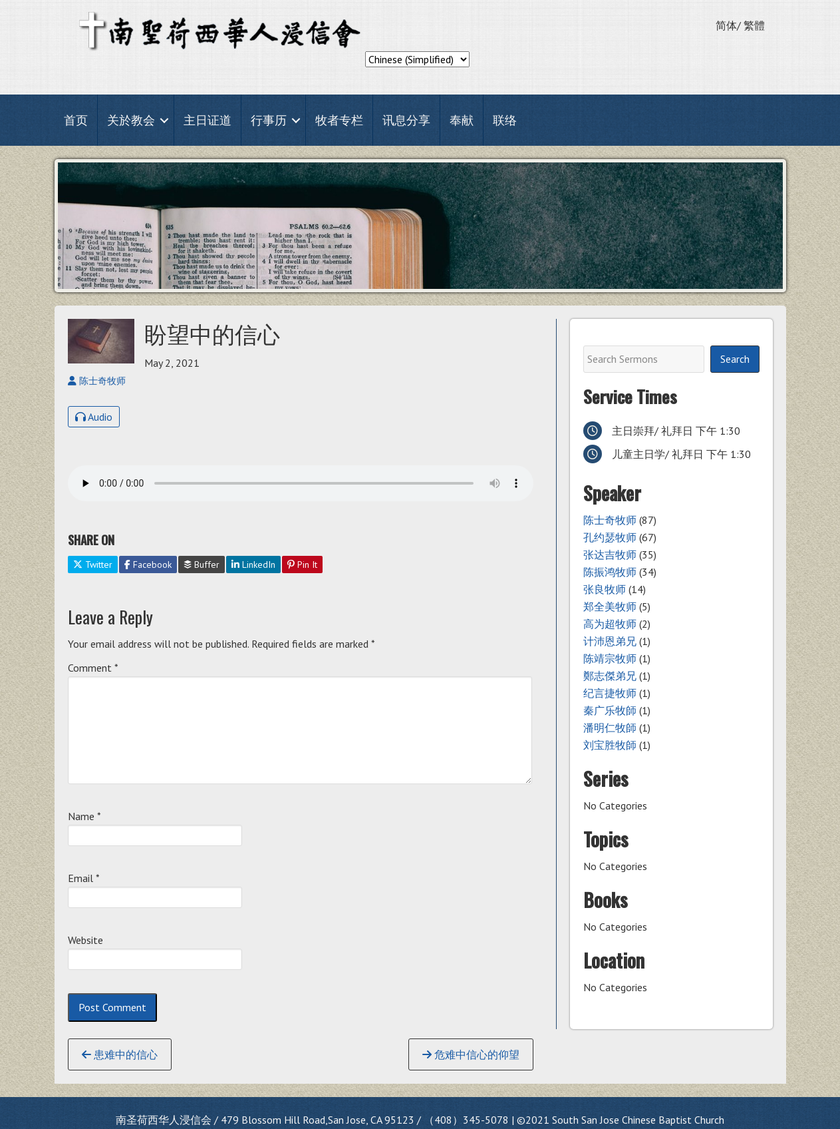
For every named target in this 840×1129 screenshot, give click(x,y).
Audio (93, 416)
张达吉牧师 (609, 554)
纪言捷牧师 (609, 693)
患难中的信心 (120, 1054)
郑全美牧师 (609, 606)
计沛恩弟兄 (609, 641)
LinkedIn (253, 564)
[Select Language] (417, 59)
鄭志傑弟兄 (609, 675)
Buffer (201, 564)
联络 (505, 120)
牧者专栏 (339, 120)
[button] (164, 120)
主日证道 (207, 120)
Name (84, 816)
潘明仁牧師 (609, 727)
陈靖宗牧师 (609, 658)
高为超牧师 (609, 623)
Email (84, 878)
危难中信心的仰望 (470, 1054)
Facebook (148, 564)
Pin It (302, 564)
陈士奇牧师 (609, 520)
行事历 (269, 120)
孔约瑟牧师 (609, 537)
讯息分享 (406, 120)
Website (85, 940)
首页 (76, 120)
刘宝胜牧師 (609, 745)
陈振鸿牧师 (609, 571)
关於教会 (131, 120)
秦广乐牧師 (609, 710)
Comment (93, 667)
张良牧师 (604, 589)
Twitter (92, 564)
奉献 (462, 120)
